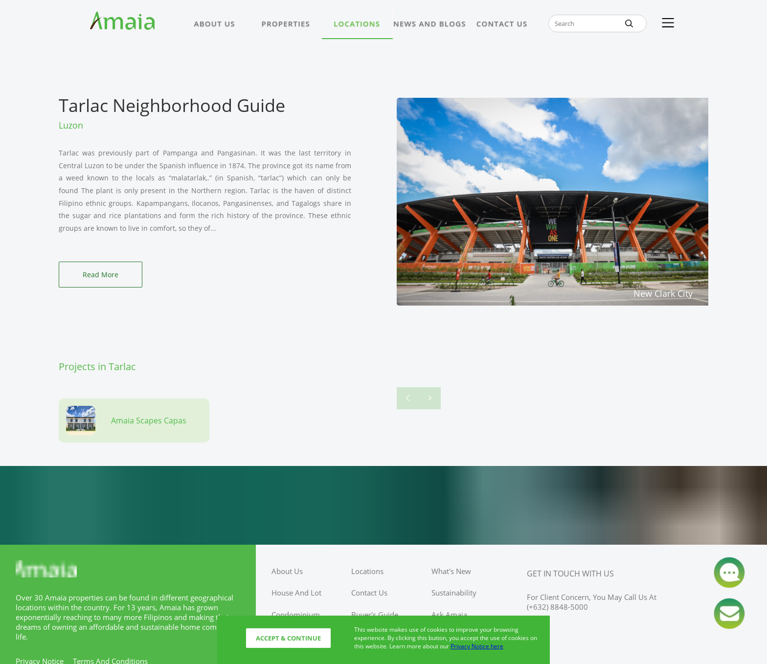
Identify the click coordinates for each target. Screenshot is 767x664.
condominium (295, 615)
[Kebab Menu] (668, 23)
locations (367, 571)
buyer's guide (374, 615)
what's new (451, 571)
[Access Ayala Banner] (383, 505)
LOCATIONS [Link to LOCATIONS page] (357, 23)
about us (287, 571)
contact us (369, 593)
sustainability (453, 593)
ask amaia (449, 615)
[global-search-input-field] (597, 23)
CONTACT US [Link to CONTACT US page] (502, 23)
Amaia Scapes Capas (148, 420)
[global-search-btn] (629, 23)
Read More (100, 274)
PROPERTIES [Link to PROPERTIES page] (286, 23)
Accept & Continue (288, 638)
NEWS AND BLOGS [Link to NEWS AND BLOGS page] (429, 23)
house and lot (296, 593)
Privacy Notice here (477, 646)
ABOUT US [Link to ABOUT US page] (214, 23)
